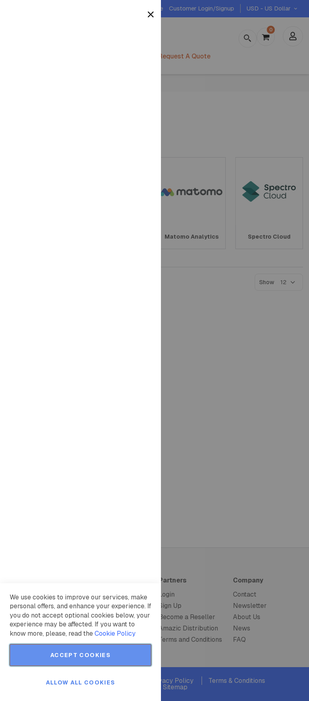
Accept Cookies (80, 655)
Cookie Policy (115, 633)
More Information (128, 65)
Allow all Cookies (80, 682)
